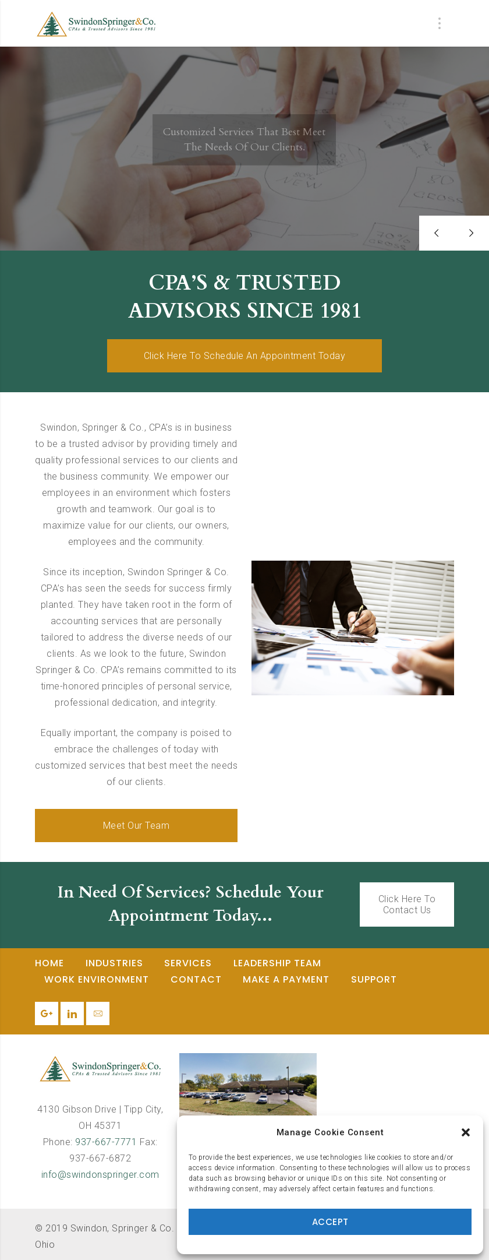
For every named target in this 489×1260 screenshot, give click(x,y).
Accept (330, 1222)
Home (49, 963)
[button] (466, 1132)
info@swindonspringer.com (100, 1174)
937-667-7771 (106, 1142)
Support (374, 979)
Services (188, 963)
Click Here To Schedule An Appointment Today (245, 355)
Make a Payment (286, 979)
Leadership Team (277, 963)
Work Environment (96, 979)
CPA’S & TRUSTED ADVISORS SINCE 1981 (245, 297)
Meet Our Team (136, 825)
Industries (114, 963)
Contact (196, 979)
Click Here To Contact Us (407, 904)
